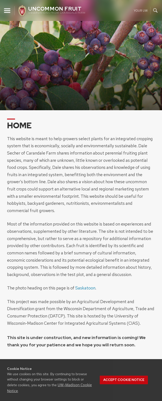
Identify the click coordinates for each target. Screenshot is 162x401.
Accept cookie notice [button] (123, 380)
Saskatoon (85, 288)
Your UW (141, 10)
